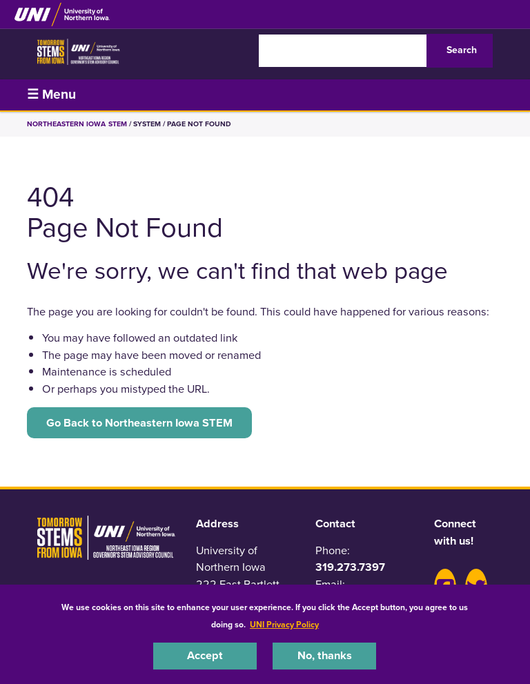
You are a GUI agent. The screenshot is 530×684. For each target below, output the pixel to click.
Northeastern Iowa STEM (77, 123)
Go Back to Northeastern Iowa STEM (139, 423)
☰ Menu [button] (51, 94)
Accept (205, 656)
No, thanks (324, 656)
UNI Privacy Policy (284, 624)
